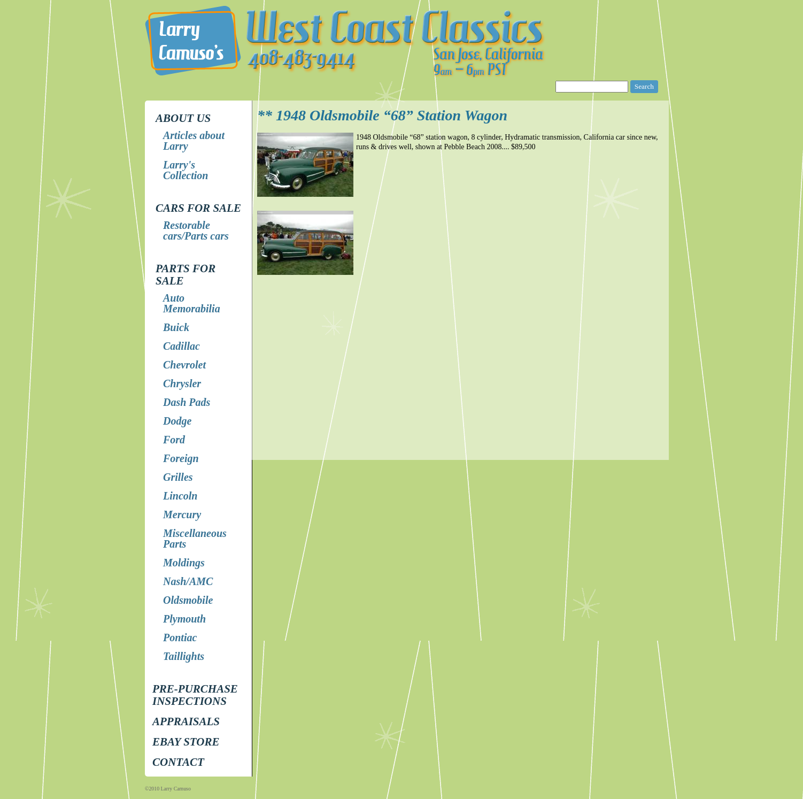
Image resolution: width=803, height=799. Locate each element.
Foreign (181, 458)
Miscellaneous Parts (195, 538)
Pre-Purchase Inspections (195, 695)
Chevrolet (184, 365)
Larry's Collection (185, 170)
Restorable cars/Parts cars (196, 230)
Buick (176, 327)
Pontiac (180, 637)
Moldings (184, 562)
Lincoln (180, 496)
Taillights (183, 656)
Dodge (177, 421)
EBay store (185, 741)
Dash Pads (186, 402)
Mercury (182, 514)
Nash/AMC (188, 581)
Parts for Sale (185, 274)
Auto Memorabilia (191, 303)
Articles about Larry (194, 140)
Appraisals (186, 721)
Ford (174, 439)
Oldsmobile (188, 600)
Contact (178, 762)
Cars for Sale (198, 208)
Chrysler (182, 383)
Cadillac (181, 346)
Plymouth (184, 619)
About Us (183, 118)
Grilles (178, 477)
